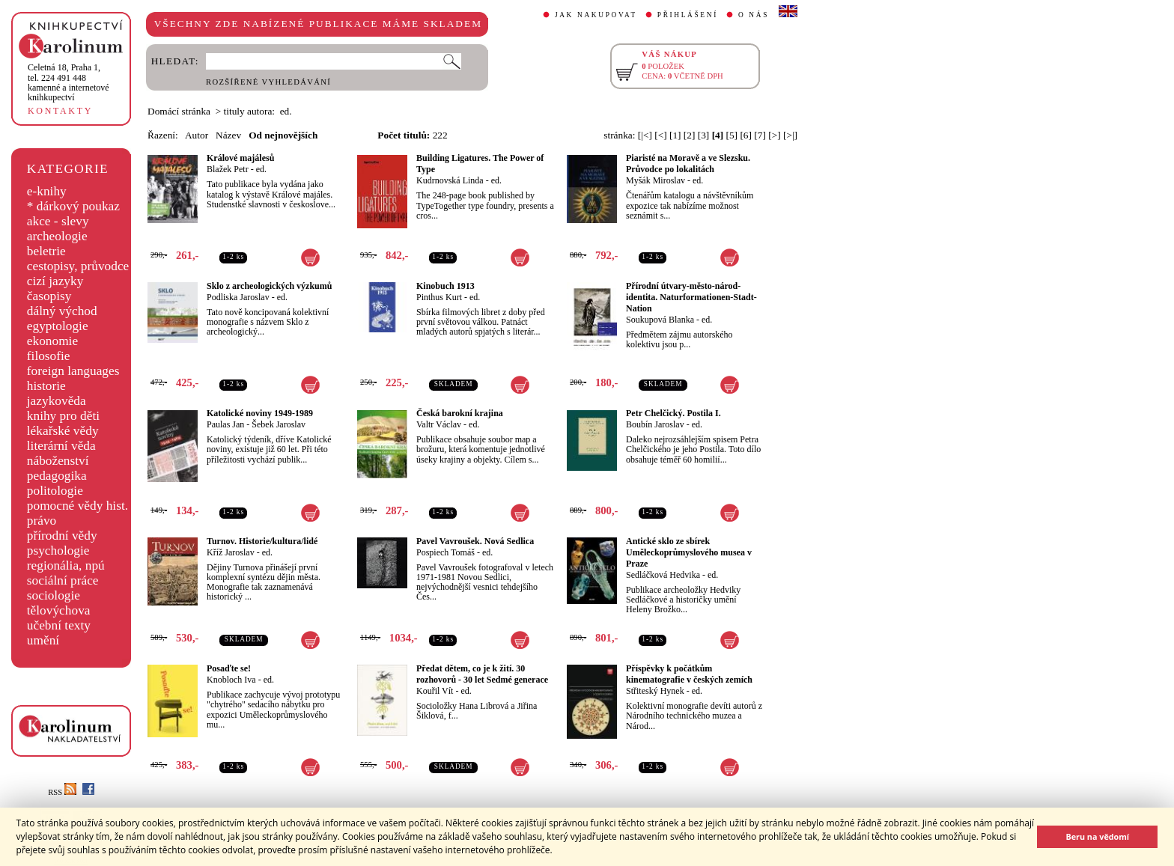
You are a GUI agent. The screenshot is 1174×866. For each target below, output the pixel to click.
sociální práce (63, 580)
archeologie (57, 236)
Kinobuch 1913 (445, 286)
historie (46, 386)
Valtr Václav (438, 424)
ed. (261, 169)
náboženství (58, 461)
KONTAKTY (60, 111)
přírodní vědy (62, 535)
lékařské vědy (63, 431)
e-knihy (47, 191)
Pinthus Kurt (439, 297)
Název (228, 135)
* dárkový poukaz (73, 206)
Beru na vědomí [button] (1097, 836)
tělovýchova (59, 610)
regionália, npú (66, 565)
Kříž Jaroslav (231, 552)
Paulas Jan (225, 424)
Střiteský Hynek (655, 691)
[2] (690, 135)
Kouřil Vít (434, 691)
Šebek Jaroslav (278, 424)
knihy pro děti (63, 416)
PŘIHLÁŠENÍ (687, 15)
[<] (660, 135)
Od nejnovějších (283, 135)
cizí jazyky (55, 281)
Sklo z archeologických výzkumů (269, 286)
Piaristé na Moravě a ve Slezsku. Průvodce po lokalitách (688, 163)
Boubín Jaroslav (655, 424)
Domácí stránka (178, 111)
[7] (760, 135)
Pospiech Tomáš (445, 552)
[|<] (645, 135)
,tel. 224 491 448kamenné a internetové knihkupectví (68, 82)
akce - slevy (58, 221)
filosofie (48, 356)
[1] (675, 135)
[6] (746, 135)
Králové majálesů (240, 158)
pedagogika (57, 476)
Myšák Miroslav (655, 180)
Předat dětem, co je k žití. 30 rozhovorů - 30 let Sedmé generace (482, 674)
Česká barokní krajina (459, 413)
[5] (732, 135)
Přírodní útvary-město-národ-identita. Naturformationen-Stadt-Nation (691, 297)
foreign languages (73, 371)
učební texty (59, 625)
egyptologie (57, 326)
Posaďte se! (229, 668)
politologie (55, 491)
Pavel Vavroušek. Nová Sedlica (475, 541)
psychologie (58, 550)
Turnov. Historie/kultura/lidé (262, 541)
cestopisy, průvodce (78, 266)
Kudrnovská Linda (450, 180)
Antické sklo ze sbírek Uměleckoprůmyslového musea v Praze (689, 552)
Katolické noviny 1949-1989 (260, 413)
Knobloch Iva (231, 679)
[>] (774, 135)
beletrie (46, 251)
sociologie (53, 595)
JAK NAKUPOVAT (596, 15)
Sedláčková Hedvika (663, 575)
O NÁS (753, 15)
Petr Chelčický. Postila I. (673, 413)
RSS (62, 792)
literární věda (61, 446)
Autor (196, 135)
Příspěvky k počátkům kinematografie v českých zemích (689, 674)
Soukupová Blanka (660, 319)
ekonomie (52, 341)
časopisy (49, 296)
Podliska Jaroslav (238, 297)
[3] (704, 135)
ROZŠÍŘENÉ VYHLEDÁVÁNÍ (268, 82)
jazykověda (56, 401)
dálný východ (62, 311)
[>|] (790, 135)
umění (43, 640)
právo (41, 520)
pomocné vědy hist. (77, 505)
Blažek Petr (228, 169)
